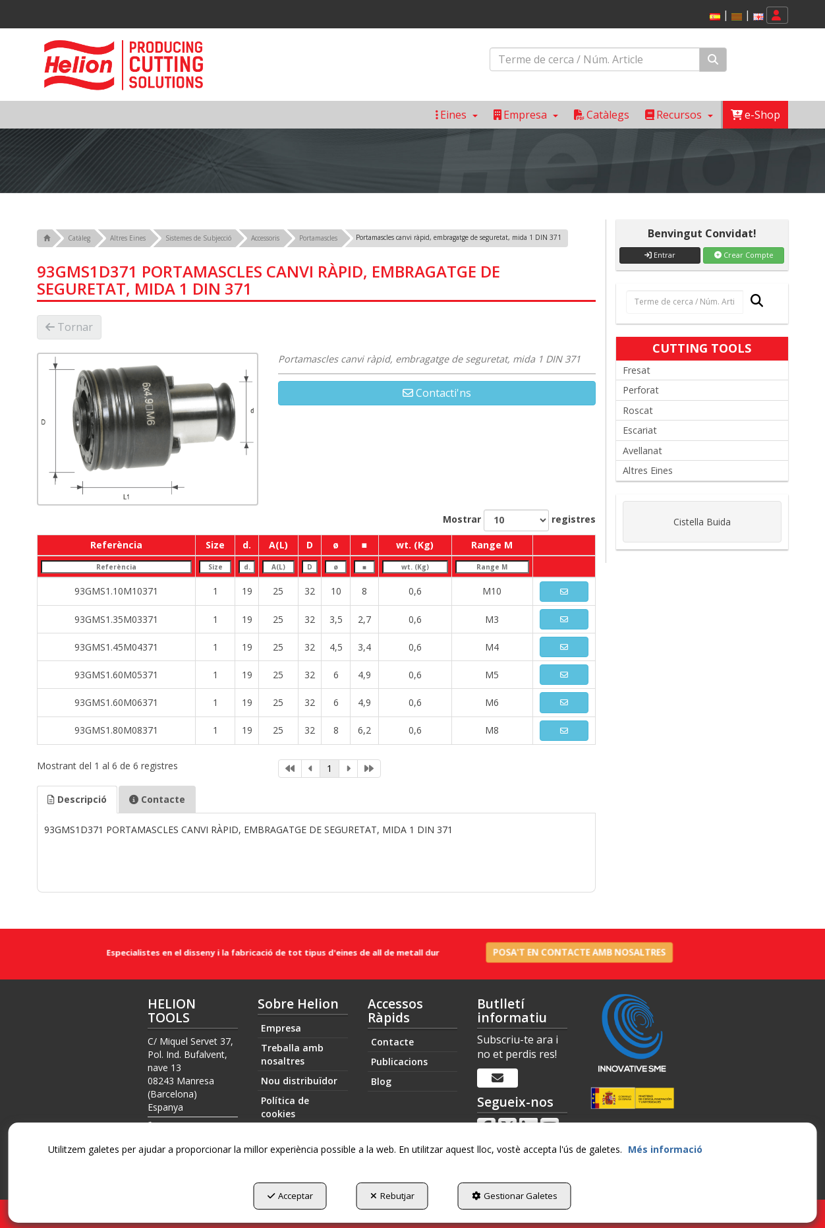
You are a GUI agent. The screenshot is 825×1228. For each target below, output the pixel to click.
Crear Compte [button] (744, 255)
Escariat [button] (640, 430)
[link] (290, 768)
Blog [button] (381, 1081)
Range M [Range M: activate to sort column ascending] (492, 545)
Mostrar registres (519, 520)
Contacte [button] (157, 799)
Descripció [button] (77, 799)
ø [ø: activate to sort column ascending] (336, 545)
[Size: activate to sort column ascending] (215, 566)
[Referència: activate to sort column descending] (117, 566)
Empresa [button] (281, 1028)
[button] (715, 16)
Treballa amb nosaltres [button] (292, 1054)
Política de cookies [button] (285, 1107)
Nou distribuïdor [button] (299, 1080)
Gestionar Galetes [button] (514, 1196)
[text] (595, 59)
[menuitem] (734, 15)
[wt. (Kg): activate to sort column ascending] (414, 566)
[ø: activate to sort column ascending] (336, 566)
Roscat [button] (638, 410)
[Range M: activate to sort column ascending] (492, 566)
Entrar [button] (659, 255)
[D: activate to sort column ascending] (310, 566)
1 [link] (329, 768)
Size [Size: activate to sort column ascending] (215, 545)
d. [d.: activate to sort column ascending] (246, 545)
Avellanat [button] (642, 450)
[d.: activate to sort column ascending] (247, 566)
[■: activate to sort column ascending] (364, 566)
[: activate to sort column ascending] (563, 545)
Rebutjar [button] (392, 1196)
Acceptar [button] (290, 1196)
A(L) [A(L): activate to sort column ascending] (278, 545)
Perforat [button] (641, 390)
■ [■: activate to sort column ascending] (363, 545)
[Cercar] (713, 59)
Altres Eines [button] (648, 470)
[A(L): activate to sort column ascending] (278, 566)
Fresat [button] (636, 370)
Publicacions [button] (399, 1061)
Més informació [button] (665, 1149)
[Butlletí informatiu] (497, 1078)
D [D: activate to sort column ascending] (309, 545)
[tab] (77, 799)
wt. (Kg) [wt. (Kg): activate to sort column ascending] (415, 545)
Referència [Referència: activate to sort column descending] (116, 545)
